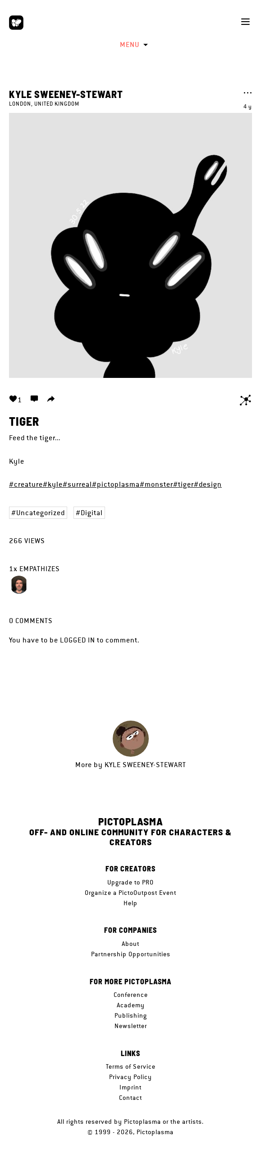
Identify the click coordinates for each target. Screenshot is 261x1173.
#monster (156, 484)
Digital (92, 512)
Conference (131, 995)
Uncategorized (40, 512)
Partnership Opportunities (130, 954)
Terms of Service (131, 1066)
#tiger (183, 484)
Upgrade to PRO (130, 882)
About (130, 944)
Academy (131, 1005)
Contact (130, 1098)
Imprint (130, 1087)
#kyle (53, 484)
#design (208, 484)
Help (130, 903)
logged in (77, 640)
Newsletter (130, 1026)
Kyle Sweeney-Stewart (66, 93)
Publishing (130, 1015)
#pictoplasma (116, 484)
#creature (26, 484)
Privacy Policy (130, 1077)
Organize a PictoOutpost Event (130, 893)
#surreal (77, 484)
